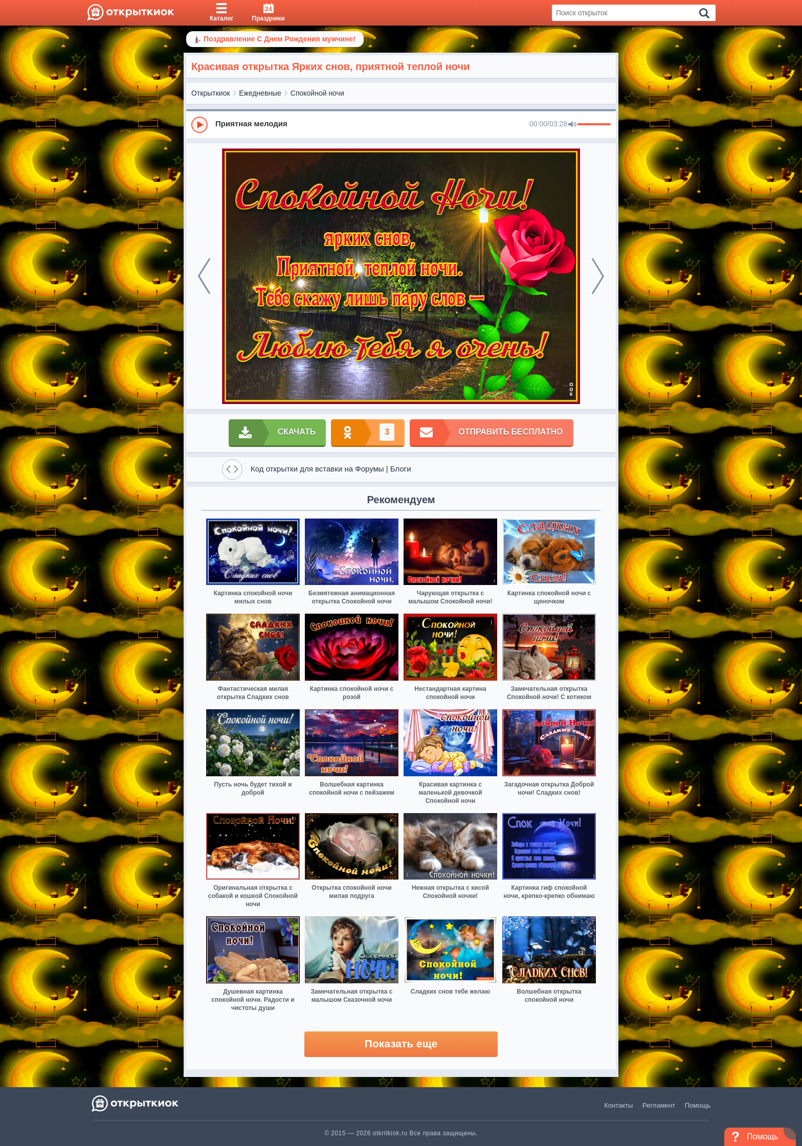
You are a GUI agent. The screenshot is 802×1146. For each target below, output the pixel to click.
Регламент (658, 1105)
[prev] (204, 276)
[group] (401, 124)
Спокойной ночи (317, 93)
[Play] (199, 125)
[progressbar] (594, 124)
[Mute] (572, 125)
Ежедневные (260, 93)
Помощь (697, 1105)
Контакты (618, 1105)
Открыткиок (210, 93)
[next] (598, 276)
